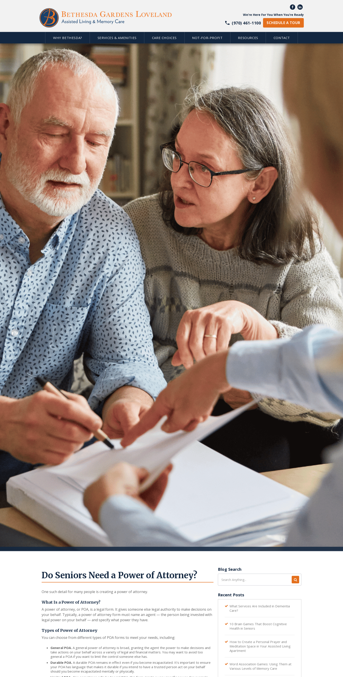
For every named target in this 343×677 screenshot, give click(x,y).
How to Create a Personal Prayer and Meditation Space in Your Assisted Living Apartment (260, 646)
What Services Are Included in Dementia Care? (260, 608)
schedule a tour (283, 22)
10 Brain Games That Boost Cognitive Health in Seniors (258, 626)
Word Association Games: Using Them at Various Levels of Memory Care (260, 666)
